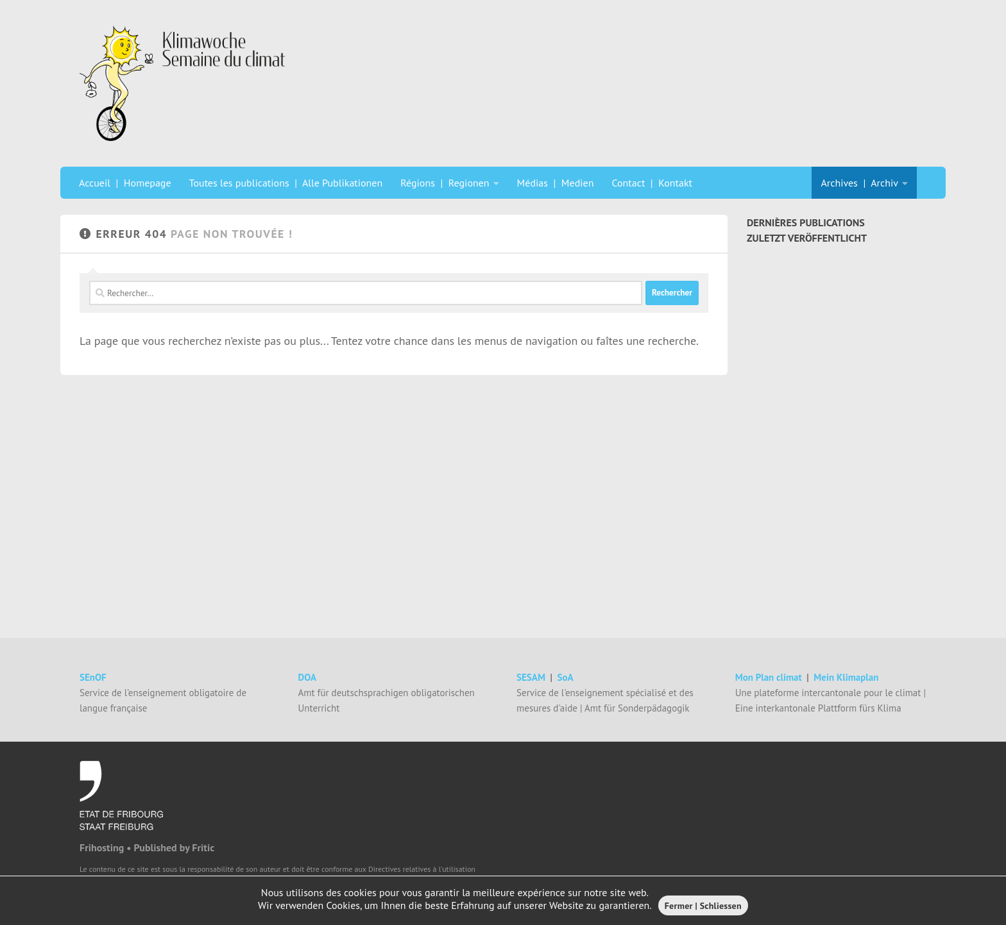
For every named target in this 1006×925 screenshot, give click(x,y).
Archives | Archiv (859, 182)
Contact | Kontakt (651, 182)
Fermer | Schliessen (703, 906)
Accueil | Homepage (125, 182)
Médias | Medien (555, 182)
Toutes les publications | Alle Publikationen (286, 182)
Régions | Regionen (444, 182)
